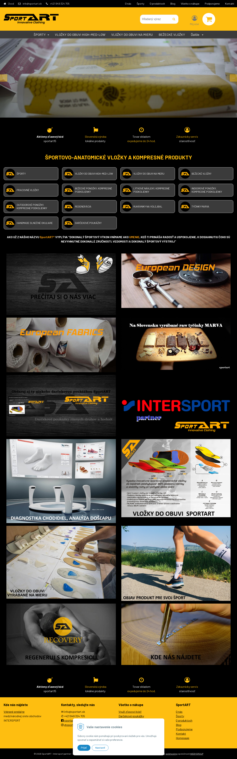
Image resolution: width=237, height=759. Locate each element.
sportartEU (71, 720)
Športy (140, 3)
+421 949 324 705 (60, 3)
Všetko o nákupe (190, 3)
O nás (128, 3)
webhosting (172, 753)
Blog (172, 3)
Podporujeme (212, 3)
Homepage (182, 738)
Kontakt (229, 3)
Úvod (11, 3)
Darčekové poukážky (131, 716)
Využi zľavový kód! (130, 711)
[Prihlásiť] (194, 20)
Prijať (84, 747)
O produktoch (157, 3)
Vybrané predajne (14, 711)
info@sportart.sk (32, 3)
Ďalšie (197, 35)
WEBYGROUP (196, 753)
